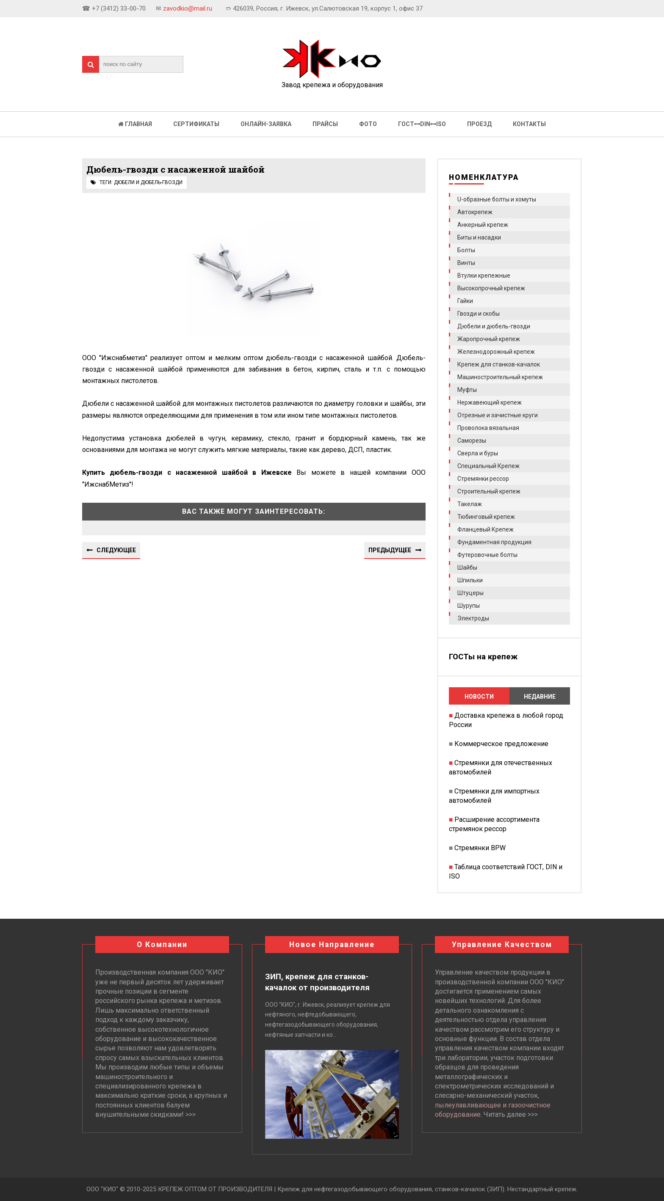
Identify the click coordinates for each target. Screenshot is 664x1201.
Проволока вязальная (488, 427)
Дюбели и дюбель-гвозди (148, 182)
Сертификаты (196, 124)
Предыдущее (389, 550)
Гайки (465, 300)
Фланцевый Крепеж (485, 529)
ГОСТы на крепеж (483, 656)
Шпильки (470, 580)
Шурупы (468, 605)
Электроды (473, 618)
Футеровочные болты (487, 554)
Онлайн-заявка (266, 124)
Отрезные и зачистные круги (497, 415)
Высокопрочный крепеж (491, 288)
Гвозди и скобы (478, 313)
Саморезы (471, 440)
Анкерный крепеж (482, 224)
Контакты (529, 124)
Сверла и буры (477, 453)
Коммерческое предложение (501, 744)
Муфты (467, 389)
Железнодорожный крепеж (496, 351)
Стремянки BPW (480, 848)
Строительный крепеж (488, 491)
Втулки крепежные (483, 275)
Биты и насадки (479, 237)
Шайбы (467, 567)
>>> (190, 1114)
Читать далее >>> (511, 1114)
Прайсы (325, 124)
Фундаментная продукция (494, 542)
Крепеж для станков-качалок (498, 364)
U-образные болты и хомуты (496, 199)
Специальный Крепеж (488, 466)
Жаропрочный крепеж (488, 339)
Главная (135, 124)
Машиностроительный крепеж (500, 377)
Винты (466, 262)
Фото (368, 124)
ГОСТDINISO (422, 124)
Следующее (116, 550)
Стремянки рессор (483, 478)
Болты (466, 250)
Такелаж (469, 504)
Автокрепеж (474, 212)
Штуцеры (470, 592)
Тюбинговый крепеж (486, 516)
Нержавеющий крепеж (489, 402)
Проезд (479, 124)
